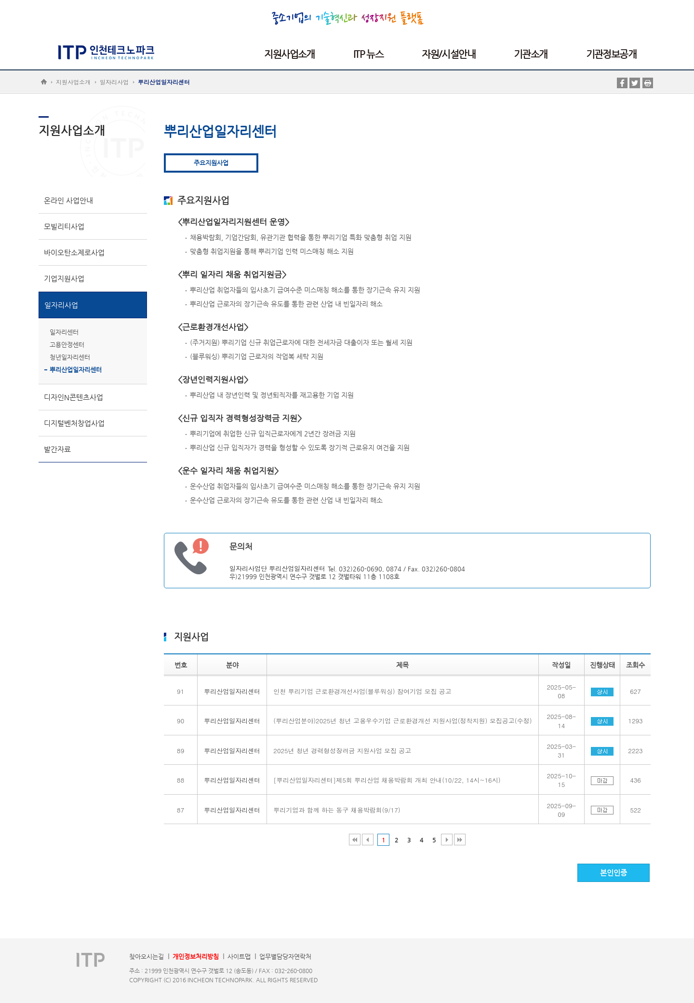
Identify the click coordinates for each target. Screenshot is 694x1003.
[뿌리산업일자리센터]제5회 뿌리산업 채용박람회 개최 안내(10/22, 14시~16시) (386, 780)
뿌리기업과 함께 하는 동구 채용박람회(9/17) (336, 809)
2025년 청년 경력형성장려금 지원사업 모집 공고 (342, 750)
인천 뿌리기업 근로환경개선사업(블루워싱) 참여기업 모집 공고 (362, 691)
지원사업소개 (73, 82)
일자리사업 (114, 82)
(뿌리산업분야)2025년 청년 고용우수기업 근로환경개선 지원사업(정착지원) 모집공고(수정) (402, 720)
